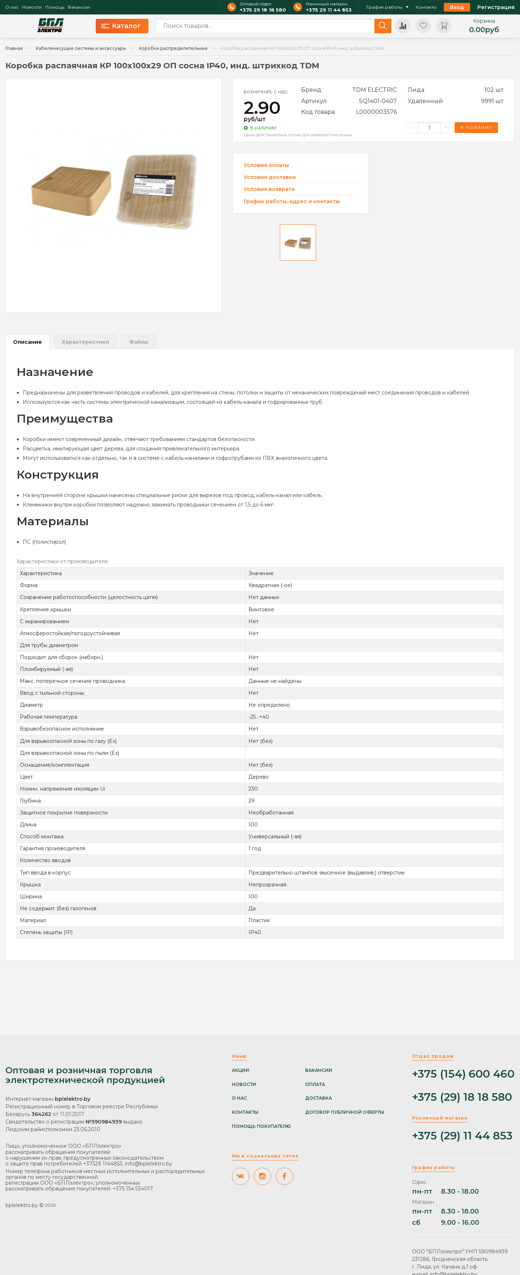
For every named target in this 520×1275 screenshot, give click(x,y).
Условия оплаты (266, 165)
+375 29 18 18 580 (263, 10)
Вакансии (79, 7)
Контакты (426, 7)
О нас (11, 7)
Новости (32, 7)
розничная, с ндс (266, 91)
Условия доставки (270, 177)
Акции (240, 1070)
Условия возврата (269, 189)
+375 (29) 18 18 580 (462, 1097)
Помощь (54, 7)
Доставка (318, 1098)
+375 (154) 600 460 (463, 1074)
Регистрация (496, 7)
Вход (457, 7)
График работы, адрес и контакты (292, 201)
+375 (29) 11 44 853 (462, 1136)
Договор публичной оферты (344, 1112)
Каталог (121, 26)
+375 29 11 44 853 (329, 10)
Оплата (315, 1084)
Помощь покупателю (261, 1126)
